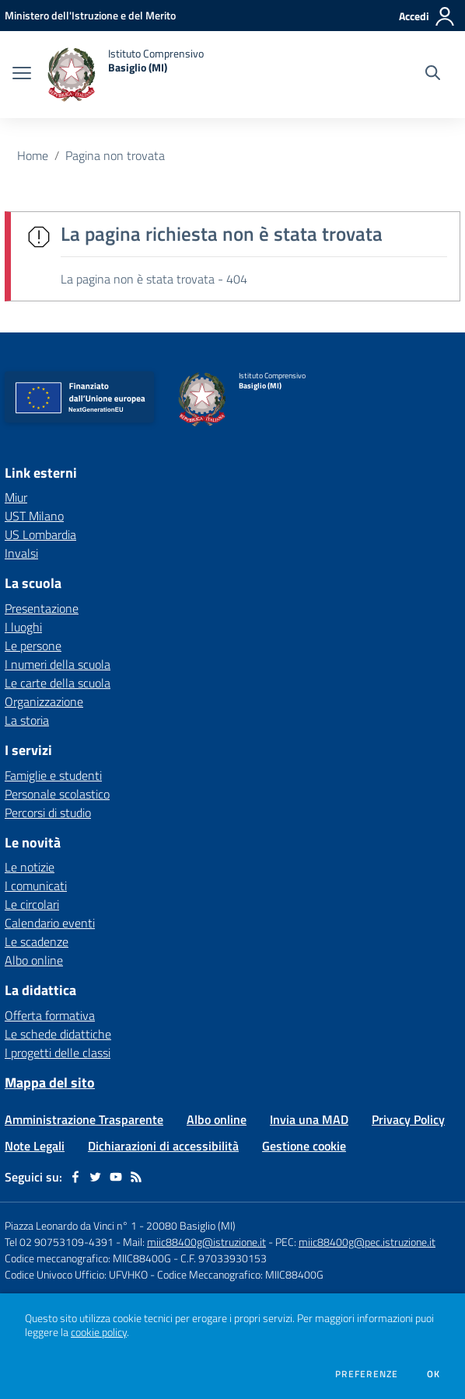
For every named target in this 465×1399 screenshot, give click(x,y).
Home (32, 155)
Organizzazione (44, 701)
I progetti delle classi (57, 1052)
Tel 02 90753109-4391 (59, 1242)
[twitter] (96, 1177)
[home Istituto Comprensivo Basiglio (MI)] (125, 75)
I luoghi (23, 627)
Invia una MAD (309, 1119)
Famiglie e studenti (53, 775)
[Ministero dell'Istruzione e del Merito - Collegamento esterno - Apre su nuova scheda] (90, 15)
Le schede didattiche (58, 1034)
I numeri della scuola (57, 664)
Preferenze (366, 1374)
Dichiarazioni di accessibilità (163, 1145)
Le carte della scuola (57, 682)
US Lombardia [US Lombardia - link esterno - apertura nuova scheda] (40, 534)
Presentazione (42, 608)
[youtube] (116, 1177)
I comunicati (36, 885)
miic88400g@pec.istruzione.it (367, 1242)
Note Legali (35, 1145)
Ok (434, 1374)
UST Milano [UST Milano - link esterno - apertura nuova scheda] (34, 515)
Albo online (34, 960)
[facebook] (75, 1177)
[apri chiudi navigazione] (21, 74)
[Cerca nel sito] (433, 74)
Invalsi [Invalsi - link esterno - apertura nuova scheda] (21, 553)
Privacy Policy (408, 1119)
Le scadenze (36, 941)
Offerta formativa (50, 1015)
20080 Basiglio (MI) (191, 1225)
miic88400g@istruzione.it (206, 1242)
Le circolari (32, 904)
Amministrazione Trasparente (84, 1119)
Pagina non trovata (115, 155)
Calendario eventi (50, 923)
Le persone (33, 645)
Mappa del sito (50, 1082)
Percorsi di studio (48, 812)
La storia (27, 720)
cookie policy (99, 1332)
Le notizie (29, 867)
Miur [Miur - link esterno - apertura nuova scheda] (16, 497)
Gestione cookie (304, 1145)
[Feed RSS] (136, 1177)
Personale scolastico (57, 794)
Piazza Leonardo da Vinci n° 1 (71, 1225)
